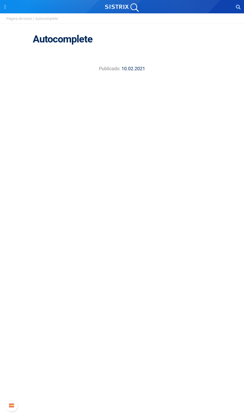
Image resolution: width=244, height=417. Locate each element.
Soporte (122, 350)
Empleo (122, 196)
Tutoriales (122, 333)
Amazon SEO (122, 265)
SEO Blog (122, 317)
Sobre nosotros (122, 188)
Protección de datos (122, 213)
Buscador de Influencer (122, 273)
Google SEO (122, 256)
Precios (122, 248)
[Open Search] (238, 6)
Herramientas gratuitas (122, 325)
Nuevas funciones (122, 368)
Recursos (122, 290)
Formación (122, 205)
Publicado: (109, 68)
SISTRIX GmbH (122, 178)
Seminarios (122, 308)
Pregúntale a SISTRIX (122, 300)
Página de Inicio (19, 19)
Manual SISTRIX (122, 360)
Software (122, 238)
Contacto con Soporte (122, 385)
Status (122, 393)
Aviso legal (122, 222)
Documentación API (122, 377)
